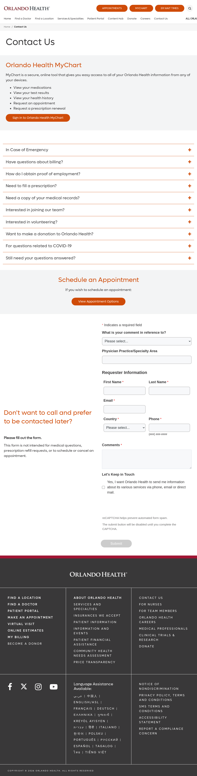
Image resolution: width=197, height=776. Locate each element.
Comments (111, 445)
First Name (112, 382)
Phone (154, 419)
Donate (132, 18)
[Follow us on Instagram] (38, 687)
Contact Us (161, 18)
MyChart (141, 8)
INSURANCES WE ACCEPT (97, 616)
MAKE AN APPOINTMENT (30, 617)
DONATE (146, 646)
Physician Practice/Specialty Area (129, 351)
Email (108, 400)
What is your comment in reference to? (134, 332)
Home (7, 18)
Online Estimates (26, 631)
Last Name (157, 382)
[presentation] (130, 505)
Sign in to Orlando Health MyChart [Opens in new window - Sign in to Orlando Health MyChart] (38, 118)
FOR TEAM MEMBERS (158, 611)
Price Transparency (95, 662)
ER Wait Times (170, 8)
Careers (145, 18)
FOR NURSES (150, 604)
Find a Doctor (23, 18)
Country (110, 419)
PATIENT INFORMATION (95, 622)
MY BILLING (18, 637)
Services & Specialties (70, 18)
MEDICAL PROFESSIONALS (163, 629)
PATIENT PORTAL (23, 611)
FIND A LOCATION (24, 598)
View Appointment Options (98, 301)
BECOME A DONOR (25, 644)
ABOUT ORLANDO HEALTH (98, 598)
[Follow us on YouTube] (54, 687)
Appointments (112, 8)
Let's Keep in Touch (118, 474)
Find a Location (44, 18)
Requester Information (124, 372)
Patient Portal (95, 18)
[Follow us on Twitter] (23, 685)
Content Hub (116, 18)
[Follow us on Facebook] (10, 687)
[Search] (189, 8)
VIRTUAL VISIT (21, 624)
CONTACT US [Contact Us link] (151, 598)
